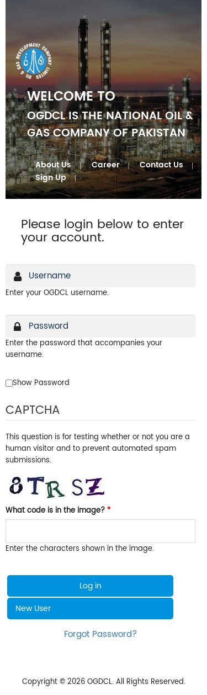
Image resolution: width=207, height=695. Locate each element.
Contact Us (161, 165)
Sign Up (50, 177)
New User (33, 608)
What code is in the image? (58, 511)
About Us (53, 165)
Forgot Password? (100, 634)
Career (106, 165)
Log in (90, 586)
